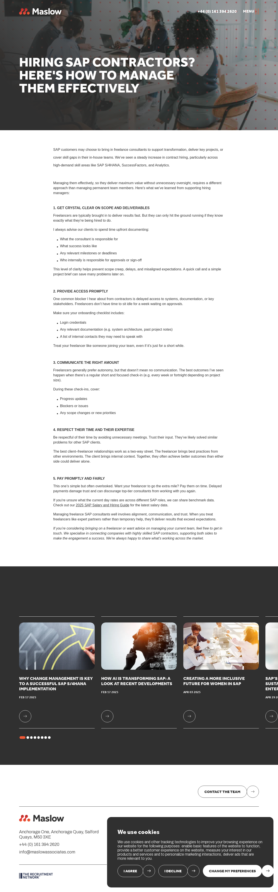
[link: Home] (41, 818)
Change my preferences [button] (232, 871)
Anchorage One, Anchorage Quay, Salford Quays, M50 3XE (59, 834)
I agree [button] (130, 871)
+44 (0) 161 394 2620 (39, 844)
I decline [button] (173, 871)
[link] (57, 672)
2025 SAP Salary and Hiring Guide (102, 505)
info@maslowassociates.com (47, 852)
